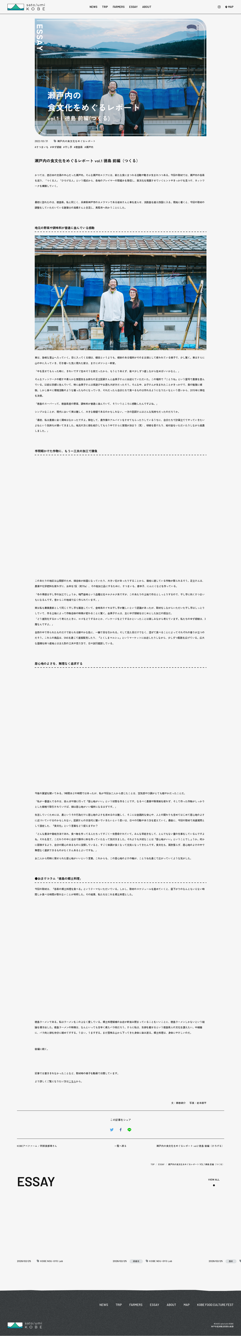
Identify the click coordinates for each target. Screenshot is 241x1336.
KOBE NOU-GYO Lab (51, 1261)
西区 (231, 1261)
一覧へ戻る (120, 1145)
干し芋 (68, 147)
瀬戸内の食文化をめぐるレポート (76, 141)
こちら (72, 1081)
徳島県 (79, 147)
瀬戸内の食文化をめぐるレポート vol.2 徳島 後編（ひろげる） (190, 1145)
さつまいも (42, 147)
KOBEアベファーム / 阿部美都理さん (37, 1145)
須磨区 (136, 1261)
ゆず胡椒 (56, 147)
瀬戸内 (89, 147)
